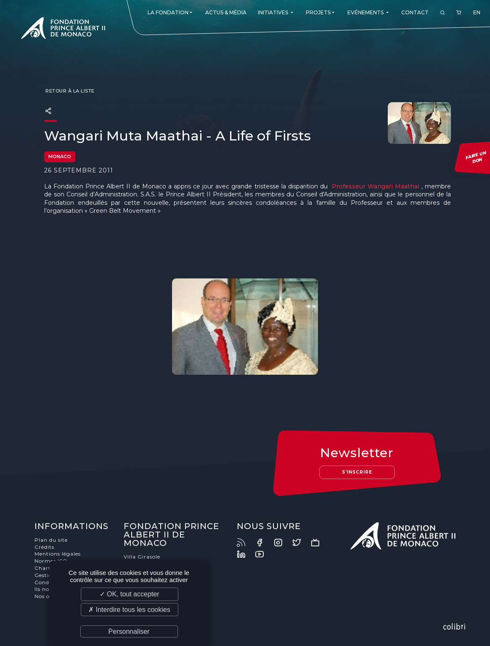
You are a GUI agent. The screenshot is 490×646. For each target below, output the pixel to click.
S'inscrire (357, 472)
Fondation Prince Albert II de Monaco (63, 29)
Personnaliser (129, 631)
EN (476, 12)
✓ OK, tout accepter (129, 594)
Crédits (44, 547)
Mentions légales (57, 554)
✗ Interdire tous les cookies (129, 609)
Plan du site (51, 540)
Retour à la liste (69, 91)
